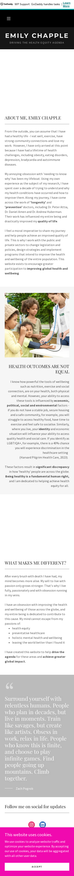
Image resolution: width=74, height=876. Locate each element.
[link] (37, 35)
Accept (37, 866)
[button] (9, 18)
